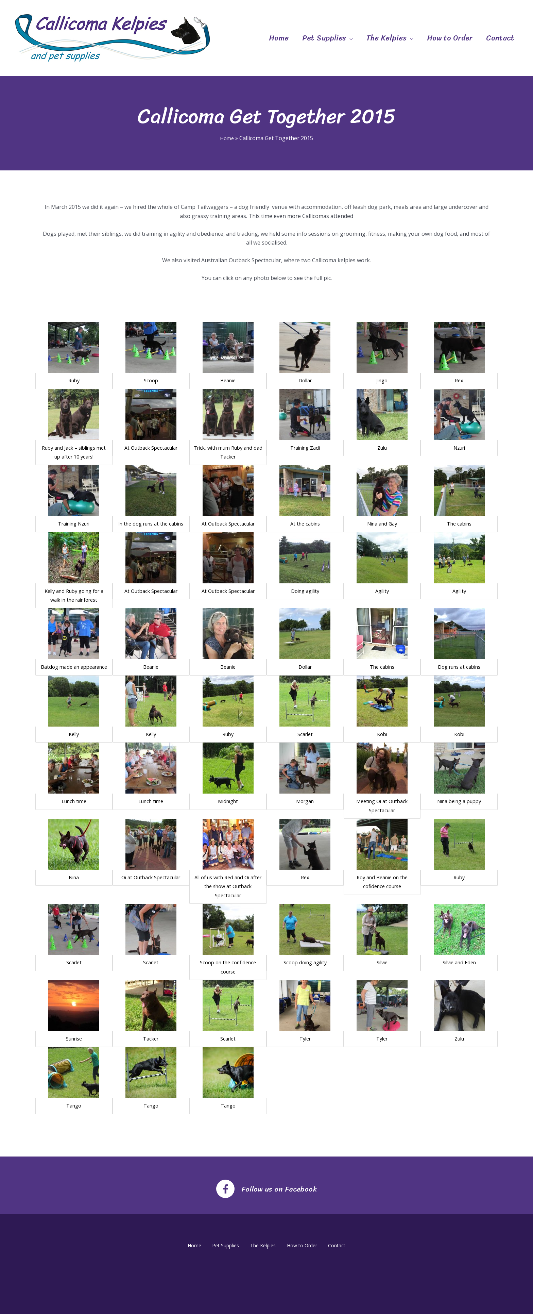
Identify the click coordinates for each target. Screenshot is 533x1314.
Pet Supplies (324, 38)
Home (279, 38)
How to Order (449, 38)
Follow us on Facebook (279, 1187)
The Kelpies (386, 38)
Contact (500, 38)
